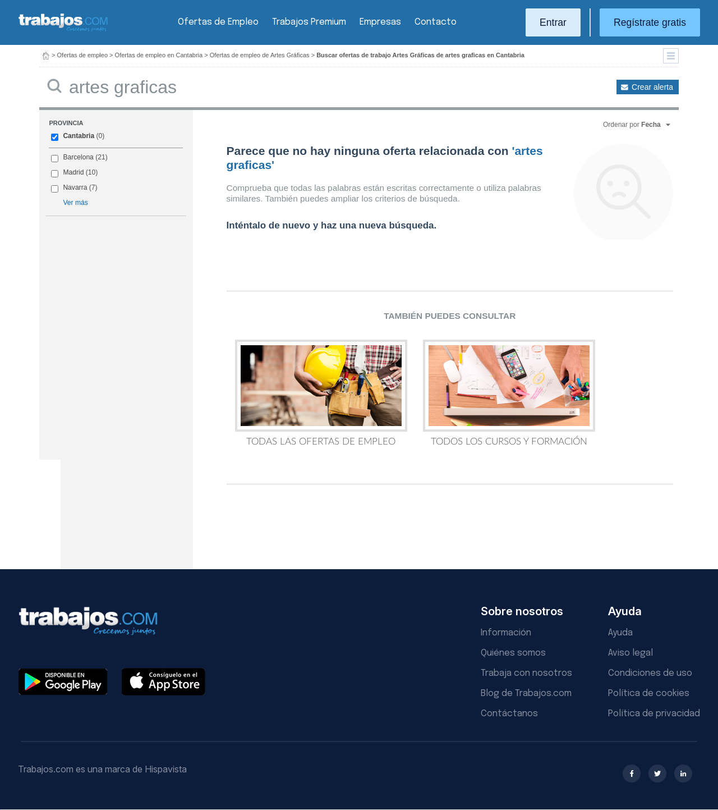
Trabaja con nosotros (526, 673)
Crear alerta (652, 87)
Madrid (73, 172)
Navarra (75, 187)
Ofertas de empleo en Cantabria (159, 55)
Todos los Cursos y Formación (509, 393)
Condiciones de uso (650, 673)
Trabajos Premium (309, 22)
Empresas (380, 22)
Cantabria (78, 136)
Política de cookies (648, 693)
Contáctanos (509, 714)
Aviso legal (630, 653)
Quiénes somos (513, 653)
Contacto (436, 22)
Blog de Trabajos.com (526, 693)
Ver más (75, 203)
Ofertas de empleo (82, 55)
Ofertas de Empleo (218, 22)
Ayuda (620, 633)
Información (506, 633)
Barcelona (78, 157)
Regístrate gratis (650, 22)
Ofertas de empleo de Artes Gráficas (260, 55)
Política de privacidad (654, 714)
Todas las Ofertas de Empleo (321, 393)
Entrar (553, 22)
